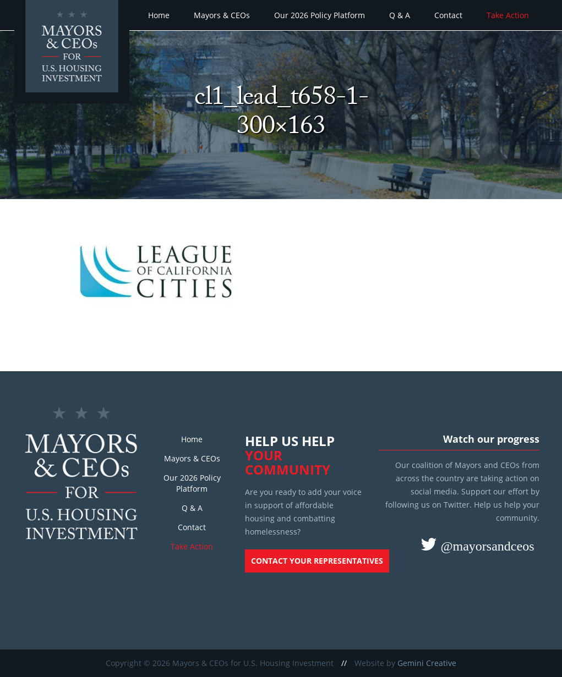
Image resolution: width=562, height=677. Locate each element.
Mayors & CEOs (222, 15)
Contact (448, 15)
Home (159, 15)
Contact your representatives (317, 560)
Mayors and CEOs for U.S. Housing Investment (73, 53)
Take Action (508, 15)
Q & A (399, 15)
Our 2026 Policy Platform (319, 15)
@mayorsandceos (485, 545)
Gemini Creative (426, 663)
